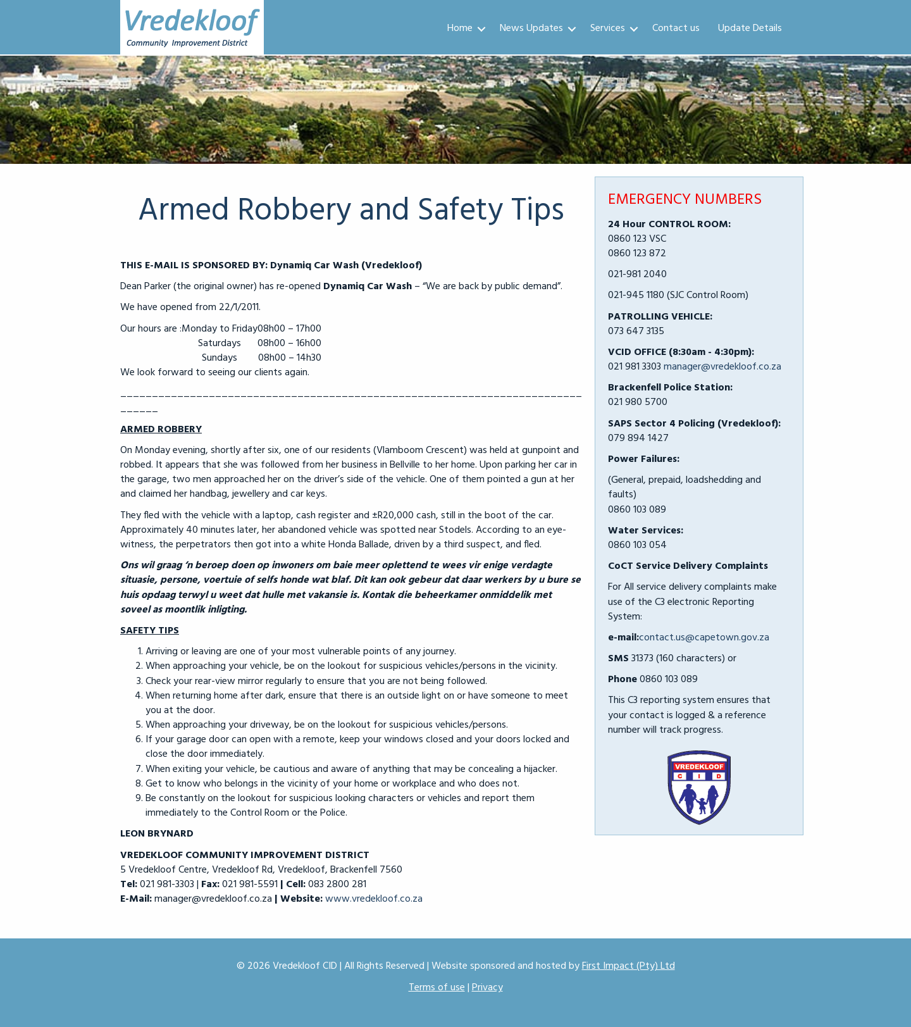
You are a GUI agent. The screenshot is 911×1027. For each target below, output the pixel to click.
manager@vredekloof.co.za (722, 367)
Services (607, 28)
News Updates (531, 28)
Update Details (750, 28)
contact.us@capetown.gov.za (704, 638)
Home (460, 28)
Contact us (676, 28)
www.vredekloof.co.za (374, 899)
